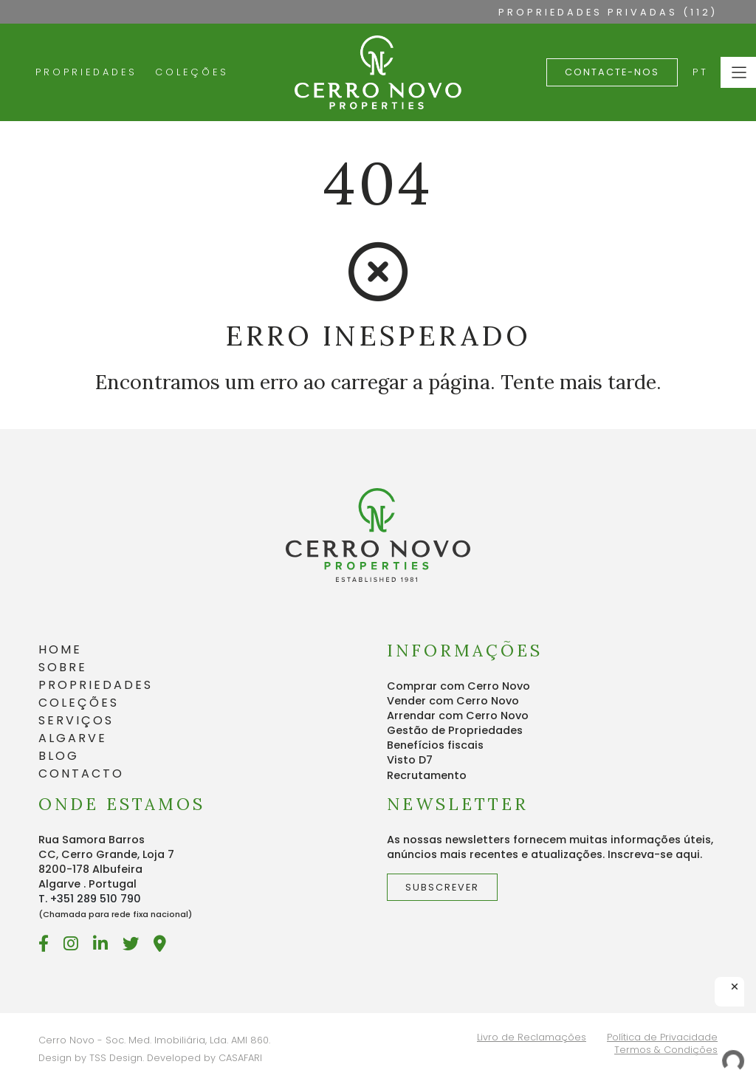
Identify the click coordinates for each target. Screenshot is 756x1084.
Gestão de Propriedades (455, 730)
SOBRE (62, 667)
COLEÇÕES (78, 702)
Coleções (192, 72)
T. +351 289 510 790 (89, 898)
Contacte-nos (612, 72)
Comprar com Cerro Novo (458, 686)
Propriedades (86, 72)
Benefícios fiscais (435, 745)
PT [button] (701, 72)
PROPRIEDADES (95, 684)
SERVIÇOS (76, 720)
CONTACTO (81, 773)
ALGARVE (72, 738)
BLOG (58, 755)
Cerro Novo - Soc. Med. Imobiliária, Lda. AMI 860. (154, 1040)
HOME (60, 649)
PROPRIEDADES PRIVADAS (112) (608, 12)
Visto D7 (410, 759)
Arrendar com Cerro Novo (458, 715)
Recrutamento (427, 775)
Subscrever (442, 887)
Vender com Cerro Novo (453, 700)
